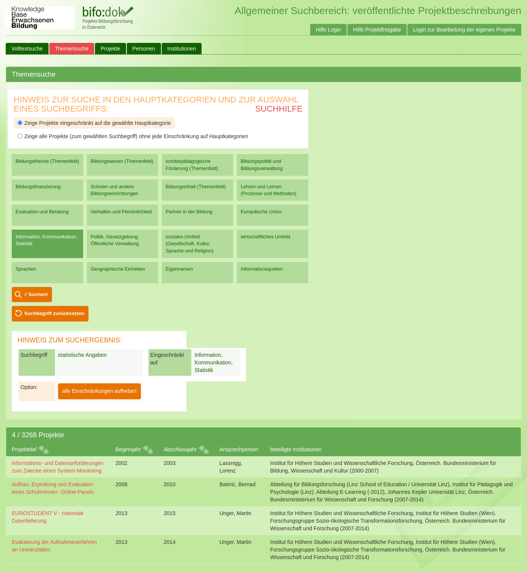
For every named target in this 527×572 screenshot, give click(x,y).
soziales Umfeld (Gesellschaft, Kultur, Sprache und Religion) (189, 243)
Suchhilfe (279, 108)
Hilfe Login (328, 30)
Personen (144, 49)
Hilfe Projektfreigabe (377, 30)
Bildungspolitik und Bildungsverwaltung (261, 164)
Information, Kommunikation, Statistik (46, 240)
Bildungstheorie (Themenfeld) (47, 161)
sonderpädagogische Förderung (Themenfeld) (192, 164)
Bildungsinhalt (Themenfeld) (196, 186)
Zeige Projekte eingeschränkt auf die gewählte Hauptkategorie (94, 123)
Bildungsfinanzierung (38, 186)
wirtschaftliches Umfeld (265, 237)
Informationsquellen (262, 269)
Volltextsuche (27, 49)
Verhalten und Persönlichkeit (121, 211)
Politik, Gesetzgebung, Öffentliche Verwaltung (115, 240)
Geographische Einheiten (118, 269)
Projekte (110, 49)
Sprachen (26, 269)
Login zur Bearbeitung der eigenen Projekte (464, 30)
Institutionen (181, 49)
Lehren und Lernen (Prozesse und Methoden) (269, 190)
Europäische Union (261, 211)
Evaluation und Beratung (42, 211)
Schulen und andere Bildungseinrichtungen (114, 190)
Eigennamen (179, 269)
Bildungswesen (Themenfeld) (122, 161)
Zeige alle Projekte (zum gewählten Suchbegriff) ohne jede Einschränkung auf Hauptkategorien (132, 136)
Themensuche (72, 49)
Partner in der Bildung (189, 211)
